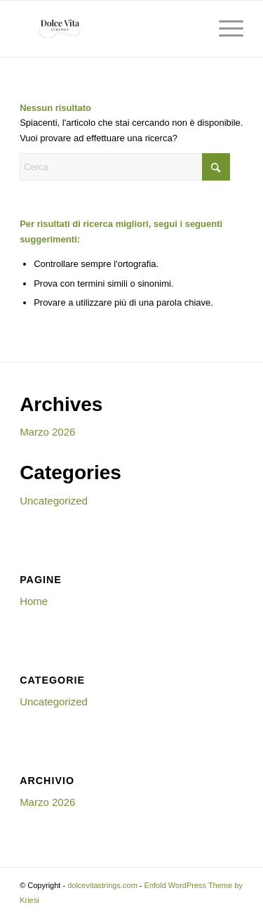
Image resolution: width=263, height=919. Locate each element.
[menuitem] (224, 29)
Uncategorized (54, 501)
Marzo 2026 (47, 432)
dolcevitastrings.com (102, 885)
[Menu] (224, 29)
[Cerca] (125, 167)
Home (34, 601)
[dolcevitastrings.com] (109, 29)
